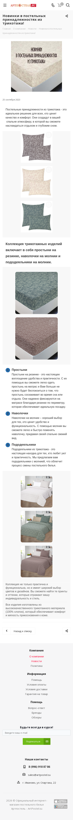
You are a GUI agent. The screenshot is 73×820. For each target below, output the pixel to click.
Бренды (36, 712)
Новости (36, 661)
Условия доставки (36, 689)
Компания (36, 650)
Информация (36, 674)
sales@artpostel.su (39, 775)
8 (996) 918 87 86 (39, 767)
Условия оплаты (36, 684)
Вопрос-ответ (36, 708)
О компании (36, 656)
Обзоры (36, 717)
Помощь (36, 679)
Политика (36, 665)
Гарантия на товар (36, 694)
